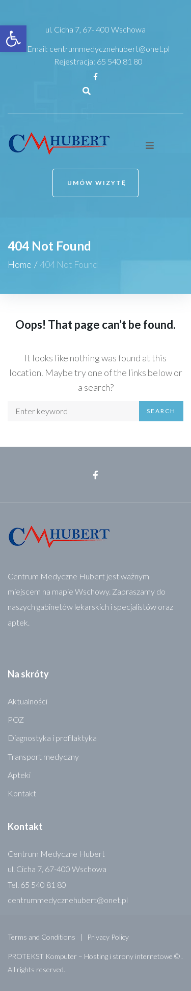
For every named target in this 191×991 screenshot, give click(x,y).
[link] (13, 38)
